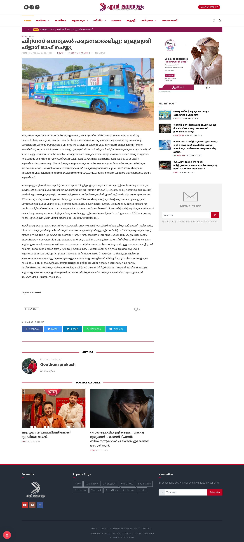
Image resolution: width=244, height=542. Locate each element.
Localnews (178, 132)
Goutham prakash (80, 50)
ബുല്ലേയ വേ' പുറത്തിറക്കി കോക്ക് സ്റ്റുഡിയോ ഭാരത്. (46, 431)
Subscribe (215, 489)
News (60, 50)
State (175, 169)
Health (142, 487)
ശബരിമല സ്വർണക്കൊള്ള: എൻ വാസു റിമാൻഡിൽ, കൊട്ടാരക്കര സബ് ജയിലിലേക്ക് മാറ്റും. (194, 125)
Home (24, 33)
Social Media (144, 480)
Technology (179, 152)
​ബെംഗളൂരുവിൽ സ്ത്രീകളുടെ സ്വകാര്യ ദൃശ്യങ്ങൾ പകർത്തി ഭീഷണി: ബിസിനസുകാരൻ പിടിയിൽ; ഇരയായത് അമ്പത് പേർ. (119, 436)
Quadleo (129, 534)
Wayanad (96, 487)
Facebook (32, 325)
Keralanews (128, 487)
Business (177, 115)
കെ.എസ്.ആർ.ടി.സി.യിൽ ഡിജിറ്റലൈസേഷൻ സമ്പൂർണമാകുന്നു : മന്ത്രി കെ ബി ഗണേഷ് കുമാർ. (195, 162)
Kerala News (31, 306)
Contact (147, 525)
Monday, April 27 (209, 7)
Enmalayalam (109, 480)
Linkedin (72, 325)
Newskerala (81, 487)
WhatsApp (94, 325)
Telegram (116, 325)
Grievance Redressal (125, 525)
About (105, 525)
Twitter (53, 325)
